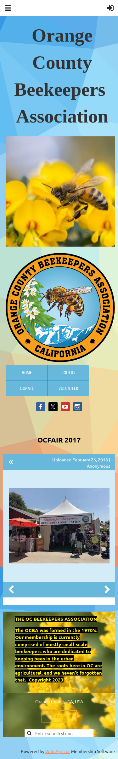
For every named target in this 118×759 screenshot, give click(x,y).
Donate (27, 388)
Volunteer (68, 388)
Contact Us (59, 716)
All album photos (11, 462)
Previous (11, 589)
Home (27, 372)
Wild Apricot (57, 751)
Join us (68, 372)
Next (107, 589)
